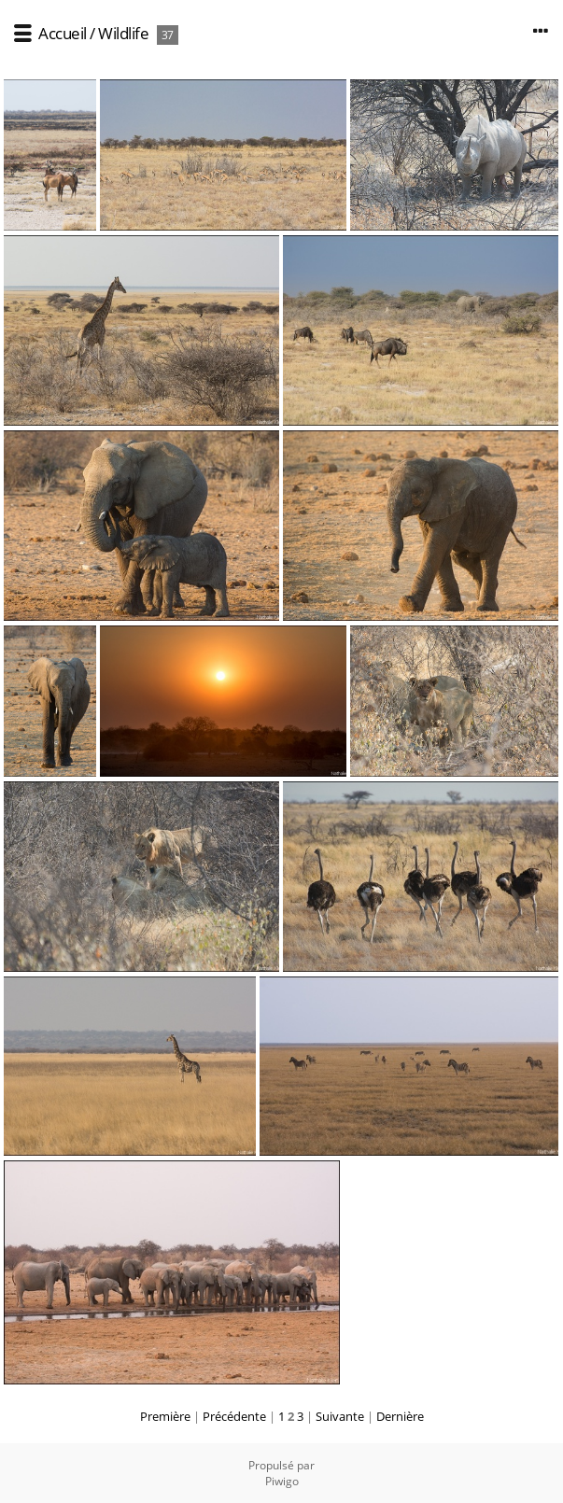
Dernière (400, 1416)
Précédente (234, 1416)
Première (165, 1416)
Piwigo (282, 1481)
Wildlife (123, 33)
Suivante (340, 1416)
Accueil (62, 33)
